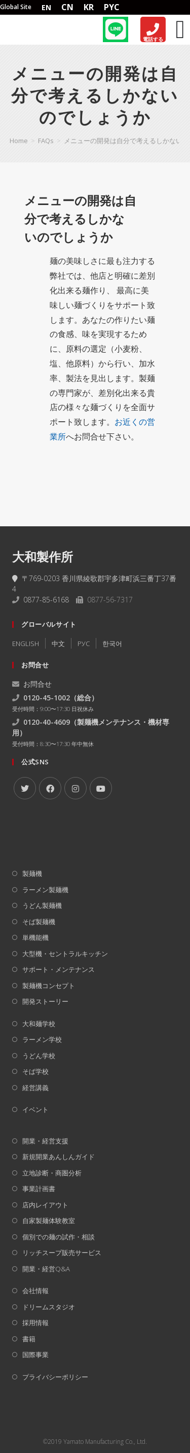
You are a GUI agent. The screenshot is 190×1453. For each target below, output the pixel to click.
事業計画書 (38, 1188)
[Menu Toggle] (180, 29)
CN (67, 7)
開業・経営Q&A (46, 1268)
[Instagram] (75, 788)
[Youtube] (101, 788)
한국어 (112, 643)
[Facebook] (50, 788)
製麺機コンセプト (48, 985)
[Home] (30, 29)
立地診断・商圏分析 (52, 1172)
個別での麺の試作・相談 (58, 1236)
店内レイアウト (45, 1204)
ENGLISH (25, 643)
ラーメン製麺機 (45, 889)
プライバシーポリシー (55, 1376)
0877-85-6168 (46, 599)
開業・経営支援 (45, 1140)
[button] (95, 219)
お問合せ (32, 684)
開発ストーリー (45, 1001)
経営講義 (35, 1087)
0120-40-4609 (46, 722)
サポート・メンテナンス (58, 969)
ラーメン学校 (42, 1039)
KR (89, 7)
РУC (84, 643)
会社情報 (35, 1290)
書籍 (28, 1338)
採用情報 (35, 1322)
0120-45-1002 (46, 697)
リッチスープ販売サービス (61, 1252)
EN (46, 7)
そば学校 (35, 1071)
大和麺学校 (38, 1023)
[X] (25, 788)
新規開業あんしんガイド (58, 1156)
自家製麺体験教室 (48, 1220)
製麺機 (32, 873)
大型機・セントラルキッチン (65, 953)
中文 (58, 643)
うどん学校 (38, 1055)
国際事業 (35, 1354)
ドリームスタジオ (48, 1306)
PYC (112, 7)
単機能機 (35, 937)
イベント (35, 1109)
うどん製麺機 (42, 905)
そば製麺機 (38, 921)
